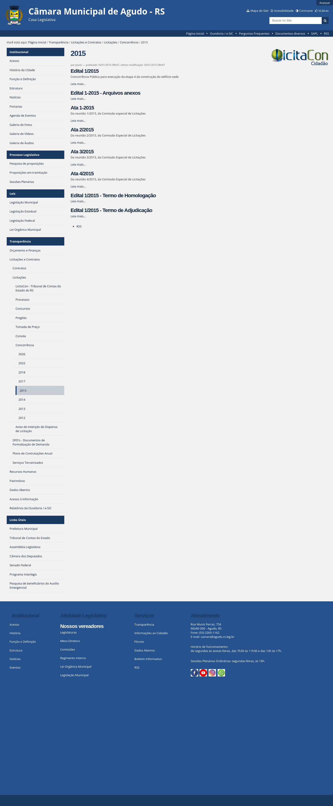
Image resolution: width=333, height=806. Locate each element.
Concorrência (129, 42)
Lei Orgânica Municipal (75, 666)
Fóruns (139, 641)
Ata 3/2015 (82, 152)
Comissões (67, 649)
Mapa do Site (259, 11)
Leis (12, 193)
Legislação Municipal (74, 675)
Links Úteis (18, 520)
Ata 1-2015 (82, 108)
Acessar (324, 3)
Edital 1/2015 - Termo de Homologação (113, 195)
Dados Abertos (144, 650)
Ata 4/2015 (82, 173)
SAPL (314, 33)
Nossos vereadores (82, 626)
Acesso (14, 624)
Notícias (15, 659)
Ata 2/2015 (82, 130)
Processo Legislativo (24, 155)
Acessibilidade (283, 11)
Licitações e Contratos (86, 42)
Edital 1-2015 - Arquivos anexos (105, 93)
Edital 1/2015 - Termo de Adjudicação (111, 210)
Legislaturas (68, 632)
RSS (326, 33)
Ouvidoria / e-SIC (221, 33)
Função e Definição (23, 641)
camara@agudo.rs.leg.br (217, 637)
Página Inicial (195, 33)
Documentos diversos (290, 33)
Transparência (58, 42)
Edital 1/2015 (85, 71)
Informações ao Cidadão (151, 633)
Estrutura (16, 650)
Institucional (19, 52)
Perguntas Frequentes (254, 33)
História (15, 633)
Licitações (110, 42)
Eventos (15, 667)
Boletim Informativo (148, 659)
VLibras (323, 11)
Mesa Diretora (70, 641)
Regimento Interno (73, 658)
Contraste (306, 11)
